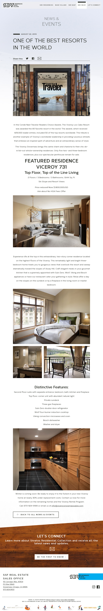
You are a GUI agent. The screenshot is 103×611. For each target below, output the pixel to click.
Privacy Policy (51, 599)
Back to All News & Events (36, 515)
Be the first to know (51, 557)
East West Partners (67, 599)
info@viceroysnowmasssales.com (67, 506)
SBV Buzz (82, 5)
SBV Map (72, 5)
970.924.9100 (8, 590)
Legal (58, 599)
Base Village (60, 5)
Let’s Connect (94, 5)
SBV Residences (46, 5)
